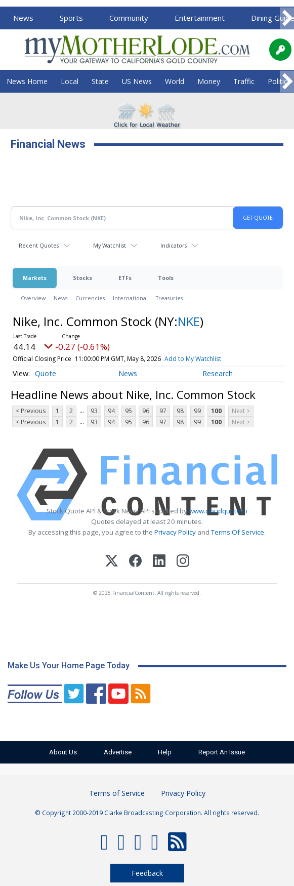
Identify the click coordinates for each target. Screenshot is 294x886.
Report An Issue (223, 752)
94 (111, 411)
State (100, 81)
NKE (189, 321)
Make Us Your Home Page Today (69, 665)
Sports (71, 18)
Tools (166, 277)
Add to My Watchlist (192, 358)
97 (162, 411)
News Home (27, 81)
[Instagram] (183, 562)
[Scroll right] (287, 18)
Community (128, 18)
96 (145, 411)
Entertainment (200, 18)
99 (197, 411)
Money (208, 81)
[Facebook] (135, 562)
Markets (35, 277)
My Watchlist (109, 245)
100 (216, 411)
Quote (45, 373)
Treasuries (169, 298)
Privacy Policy (175, 532)
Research (217, 373)
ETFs (125, 277)
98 (180, 411)
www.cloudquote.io (218, 510)
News (23, 18)
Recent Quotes (39, 245)
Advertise (117, 752)
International (130, 298)
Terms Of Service (237, 532)
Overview (33, 298)
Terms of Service (117, 793)
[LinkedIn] (159, 562)
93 (94, 411)
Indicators (173, 245)
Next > (241, 411)
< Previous (31, 411)
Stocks (82, 277)
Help (166, 752)
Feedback (147, 873)
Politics (279, 81)
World (174, 81)
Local (69, 81)
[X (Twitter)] (111, 562)
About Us (61, 752)
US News (137, 81)
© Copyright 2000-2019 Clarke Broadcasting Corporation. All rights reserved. (147, 813)
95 (128, 411)
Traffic (244, 81)
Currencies (90, 298)
